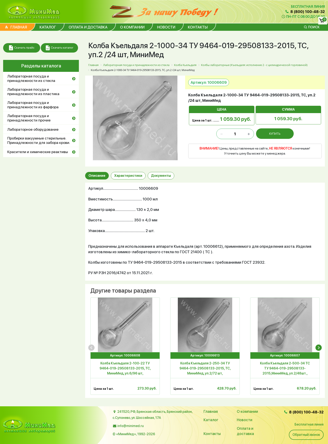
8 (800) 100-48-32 (305, 11)
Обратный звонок (306, 435)
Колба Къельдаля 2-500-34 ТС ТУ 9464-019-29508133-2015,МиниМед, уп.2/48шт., (285, 368)
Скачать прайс (21, 47)
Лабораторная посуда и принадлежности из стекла (31, 78)
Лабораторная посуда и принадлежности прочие (29, 118)
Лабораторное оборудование (33, 129)
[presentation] (91, 348)
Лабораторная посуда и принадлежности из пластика (33, 91)
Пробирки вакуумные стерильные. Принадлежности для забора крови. (38, 140)
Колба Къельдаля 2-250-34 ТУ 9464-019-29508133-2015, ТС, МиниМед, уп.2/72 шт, (205, 368)
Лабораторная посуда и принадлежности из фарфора (33, 104)
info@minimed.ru (130, 426)
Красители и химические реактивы (37, 152)
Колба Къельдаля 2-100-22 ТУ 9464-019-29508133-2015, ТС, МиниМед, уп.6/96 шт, (125, 368)
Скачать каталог (59, 47)
